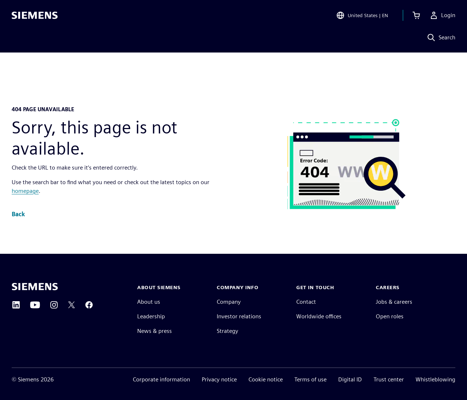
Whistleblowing (435, 379)
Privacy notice (219, 379)
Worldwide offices (318, 316)
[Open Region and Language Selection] (362, 16)
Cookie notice (265, 379)
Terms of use (310, 379)
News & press (154, 330)
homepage (25, 190)
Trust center (389, 379)
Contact (306, 301)
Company (229, 301)
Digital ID (350, 379)
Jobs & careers (394, 301)
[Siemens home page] (35, 286)
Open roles (390, 316)
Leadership (151, 316)
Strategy (227, 330)
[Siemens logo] (35, 16)
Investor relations (239, 316)
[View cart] (416, 16)
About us (148, 301)
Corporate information (161, 379)
